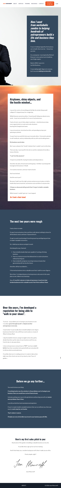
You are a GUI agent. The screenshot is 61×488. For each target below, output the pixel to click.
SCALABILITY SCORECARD (50, 3)
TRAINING (27, 3)
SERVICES (21, 3)
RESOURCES (34, 3)
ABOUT (15, 3)
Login (57, 3)
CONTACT (41, 3)
